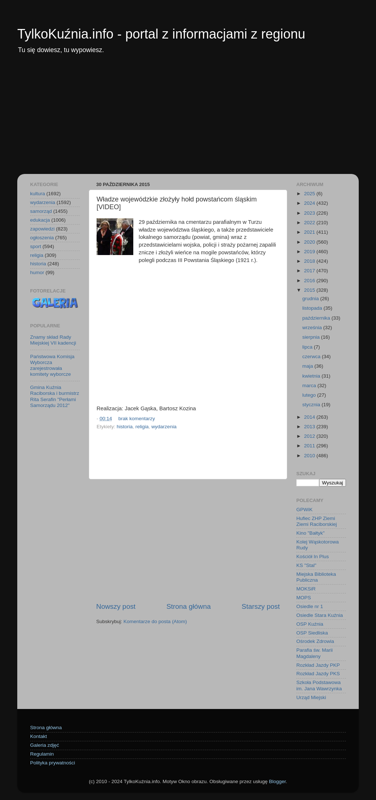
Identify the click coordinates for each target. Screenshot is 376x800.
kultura (37, 193)
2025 (310, 193)
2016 (310, 280)
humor (37, 272)
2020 (310, 242)
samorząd (41, 211)
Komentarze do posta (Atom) (155, 621)
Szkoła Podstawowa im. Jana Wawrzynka (319, 685)
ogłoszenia (42, 237)
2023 (310, 213)
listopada (312, 308)
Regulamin (42, 754)
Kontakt (38, 736)
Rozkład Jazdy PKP (318, 665)
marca (309, 385)
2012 (310, 436)
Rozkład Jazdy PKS (318, 673)
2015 (310, 290)
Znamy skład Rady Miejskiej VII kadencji (53, 340)
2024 (310, 203)
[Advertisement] (188, 119)
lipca (308, 347)
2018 (310, 261)
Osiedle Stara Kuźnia (319, 615)
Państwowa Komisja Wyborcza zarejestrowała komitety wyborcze (52, 365)
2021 (310, 232)
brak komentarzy (136, 418)
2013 (310, 426)
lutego (309, 395)
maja (308, 366)
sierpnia (311, 337)
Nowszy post (115, 606)
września (312, 327)
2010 (310, 455)
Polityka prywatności (52, 763)
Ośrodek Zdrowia (315, 641)
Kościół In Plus (312, 556)
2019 (310, 251)
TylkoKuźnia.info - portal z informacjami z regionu (161, 33)
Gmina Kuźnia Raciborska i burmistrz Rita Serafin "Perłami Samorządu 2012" (54, 396)
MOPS (303, 597)
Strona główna (188, 606)
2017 (310, 270)
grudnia (311, 298)
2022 (310, 222)
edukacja (40, 220)
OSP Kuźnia (309, 624)
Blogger (277, 781)
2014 (310, 417)
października (317, 318)
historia (125, 426)
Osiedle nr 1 (309, 606)
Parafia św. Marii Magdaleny (314, 653)
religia (142, 426)
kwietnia (312, 376)
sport (35, 246)
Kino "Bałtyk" (310, 533)
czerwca (312, 356)
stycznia (312, 404)
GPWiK (304, 509)
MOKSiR (306, 589)
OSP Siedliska (312, 633)
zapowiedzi (42, 229)
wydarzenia (163, 426)
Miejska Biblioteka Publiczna (316, 577)
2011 (310, 445)
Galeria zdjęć (44, 745)
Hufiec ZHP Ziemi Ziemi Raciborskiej (316, 521)
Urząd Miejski (311, 697)
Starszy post (261, 606)
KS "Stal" (306, 565)
